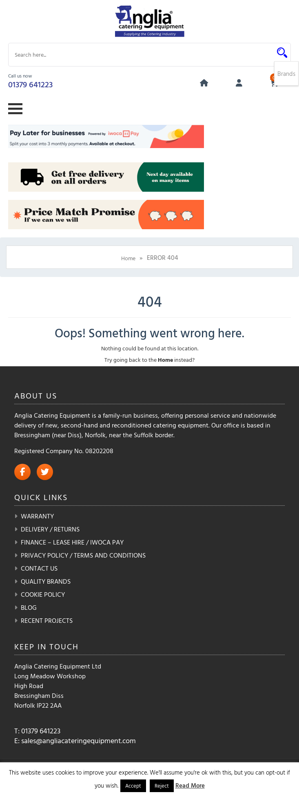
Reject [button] (162, 786)
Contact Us (39, 568)
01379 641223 (30, 84)
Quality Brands (46, 581)
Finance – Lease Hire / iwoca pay (72, 542)
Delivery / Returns (50, 529)
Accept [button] (133, 786)
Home (128, 258)
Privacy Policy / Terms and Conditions (83, 555)
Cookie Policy (43, 594)
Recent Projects (47, 620)
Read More (190, 785)
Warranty (37, 516)
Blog (29, 607)
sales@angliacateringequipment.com (78, 740)
